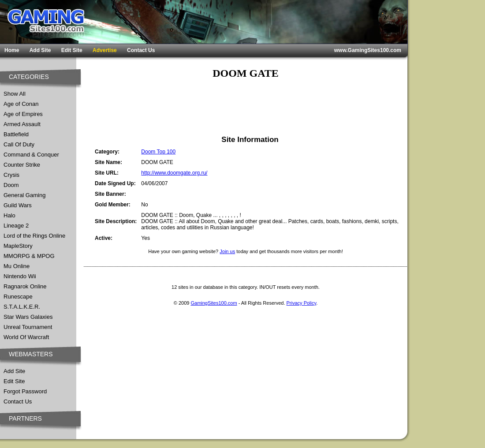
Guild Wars (18, 205)
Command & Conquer (31, 154)
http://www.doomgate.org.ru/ (174, 173)
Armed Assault (22, 124)
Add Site (40, 50)
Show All (15, 93)
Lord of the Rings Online (34, 235)
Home (11, 50)
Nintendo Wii (20, 276)
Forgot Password (25, 391)
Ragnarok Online (25, 286)
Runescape (18, 296)
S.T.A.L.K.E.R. (22, 306)
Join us (227, 251)
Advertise (105, 50)
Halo (9, 215)
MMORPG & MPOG (29, 256)
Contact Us (141, 50)
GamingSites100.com (213, 303)
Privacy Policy (302, 303)
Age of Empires (23, 114)
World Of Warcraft (26, 337)
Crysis (11, 175)
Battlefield (16, 134)
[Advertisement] (245, 107)
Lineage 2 (16, 225)
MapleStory (18, 246)
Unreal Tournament (28, 327)
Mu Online (17, 266)
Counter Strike (22, 164)
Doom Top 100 (158, 152)
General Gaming (24, 195)
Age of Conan (21, 104)
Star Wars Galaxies (28, 317)
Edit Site (71, 50)
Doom (11, 185)
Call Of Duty (19, 144)
